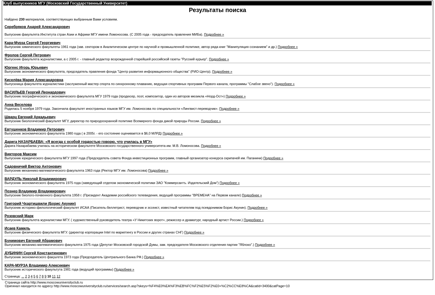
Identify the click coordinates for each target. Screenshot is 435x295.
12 (58, 276)
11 (54, 276)
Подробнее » (214, 34)
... (22, 276)
